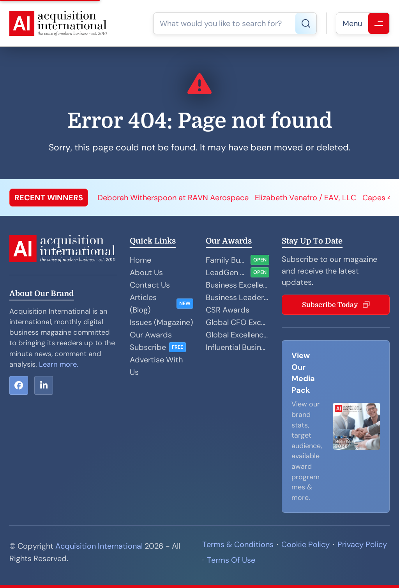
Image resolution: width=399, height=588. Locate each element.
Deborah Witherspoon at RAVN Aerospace (173, 197)
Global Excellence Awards (237, 335)
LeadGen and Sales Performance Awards (226, 272)
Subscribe (148, 347)
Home (140, 260)
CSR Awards (227, 310)
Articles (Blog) (143, 303)
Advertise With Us (156, 366)
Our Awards (151, 335)
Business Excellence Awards (237, 285)
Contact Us (150, 285)
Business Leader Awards (237, 297)
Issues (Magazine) (161, 322)
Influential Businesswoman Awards (237, 347)
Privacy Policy (362, 544)
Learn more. (58, 364)
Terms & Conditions (238, 544)
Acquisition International (99, 546)
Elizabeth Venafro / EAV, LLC (305, 197)
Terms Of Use (231, 560)
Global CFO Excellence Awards (237, 322)
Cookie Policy (305, 544)
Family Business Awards (226, 260)
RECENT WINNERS (48, 197)
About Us (146, 272)
